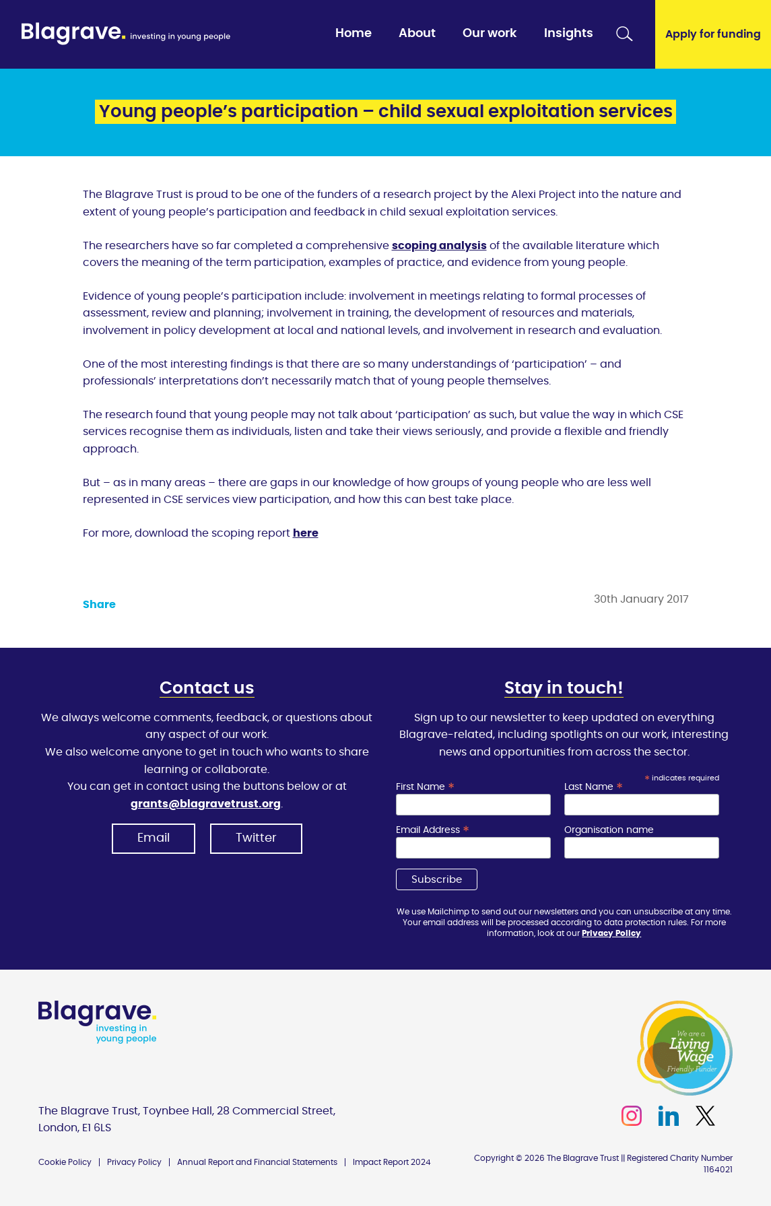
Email (153, 838)
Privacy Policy (611, 933)
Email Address (432, 830)
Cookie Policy (65, 1162)
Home (353, 34)
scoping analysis (439, 245)
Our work (490, 34)
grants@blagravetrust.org (206, 804)
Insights (568, 34)
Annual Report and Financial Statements (257, 1162)
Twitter (256, 838)
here (306, 533)
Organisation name (609, 830)
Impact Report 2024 (392, 1162)
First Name (425, 787)
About (417, 34)
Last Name (593, 787)
